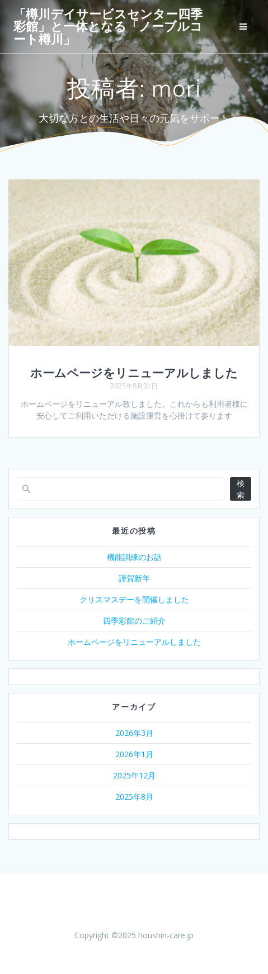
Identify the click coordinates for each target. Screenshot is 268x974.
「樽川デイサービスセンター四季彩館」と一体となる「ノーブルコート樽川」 (108, 26)
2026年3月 (134, 733)
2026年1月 (134, 754)
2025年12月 (134, 775)
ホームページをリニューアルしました (134, 372)
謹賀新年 (134, 578)
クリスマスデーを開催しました (134, 599)
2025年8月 (134, 796)
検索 (241, 489)
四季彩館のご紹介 (134, 620)
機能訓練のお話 (134, 557)
